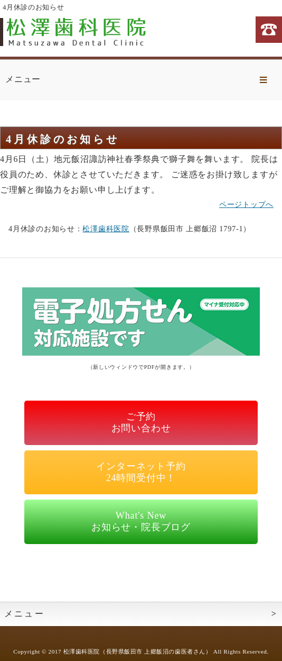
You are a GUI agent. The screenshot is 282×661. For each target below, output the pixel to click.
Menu (263, 79)
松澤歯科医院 (105, 228)
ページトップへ (246, 204)
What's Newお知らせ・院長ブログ (141, 521)
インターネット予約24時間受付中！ (140, 472)
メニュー (24, 613)
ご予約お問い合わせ (141, 422)
